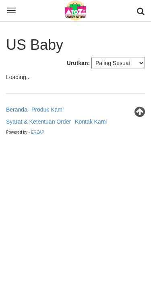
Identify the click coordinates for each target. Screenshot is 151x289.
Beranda (16, 109)
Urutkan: (78, 63)
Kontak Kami (91, 121)
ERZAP (37, 132)
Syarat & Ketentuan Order (38, 121)
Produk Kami (47, 109)
